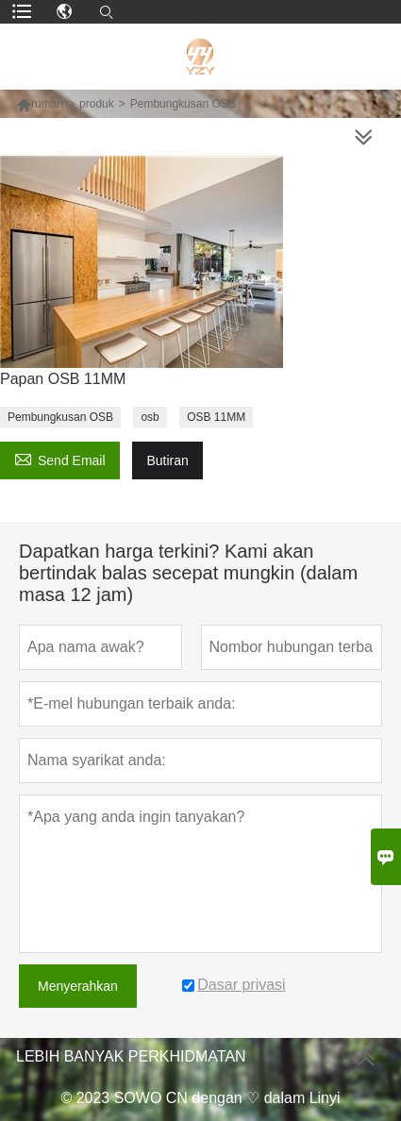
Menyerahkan (78, 986)
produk (96, 103)
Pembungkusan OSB (60, 417)
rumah (47, 103)
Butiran (167, 460)
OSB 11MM (216, 417)
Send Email (60, 458)
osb (150, 417)
